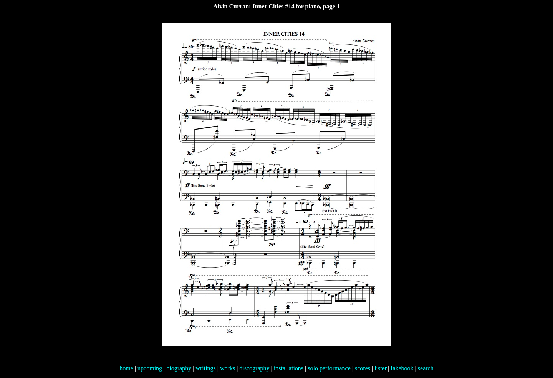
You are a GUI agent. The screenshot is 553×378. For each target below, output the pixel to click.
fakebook (402, 368)
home (126, 368)
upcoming (150, 368)
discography (254, 368)
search (426, 368)
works (227, 368)
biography (178, 368)
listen (381, 368)
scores (362, 368)
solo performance (329, 368)
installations (288, 368)
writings (205, 368)
